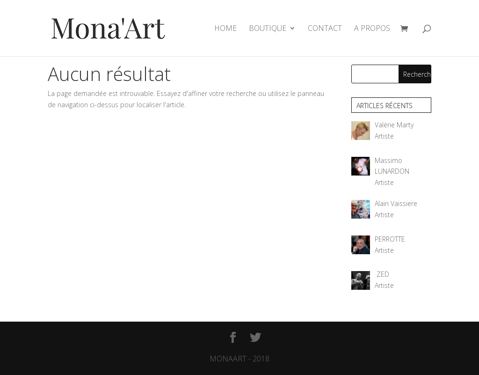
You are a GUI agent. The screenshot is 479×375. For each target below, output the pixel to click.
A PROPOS (372, 29)
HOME (225, 29)
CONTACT (325, 29)
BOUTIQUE (267, 29)
